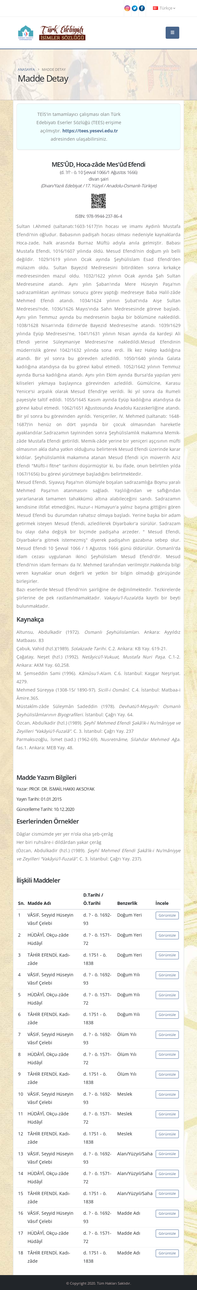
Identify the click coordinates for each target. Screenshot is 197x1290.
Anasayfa (26, 69)
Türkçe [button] (164, 8)
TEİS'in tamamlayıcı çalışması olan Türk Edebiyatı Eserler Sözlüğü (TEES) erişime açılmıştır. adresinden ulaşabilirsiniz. (78, 126)
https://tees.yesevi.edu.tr (90, 131)
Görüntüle (167, 915)
